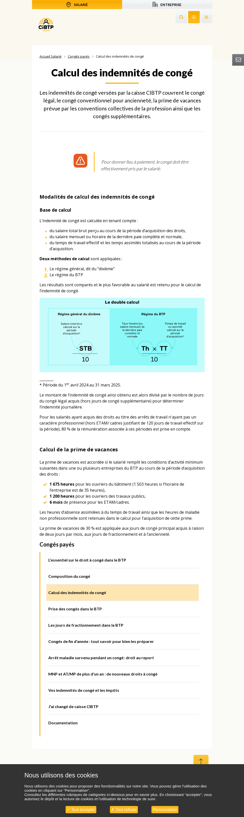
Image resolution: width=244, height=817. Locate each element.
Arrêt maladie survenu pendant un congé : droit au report (101, 657)
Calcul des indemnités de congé (77, 592)
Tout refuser (124, 809)
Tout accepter (81, 809)
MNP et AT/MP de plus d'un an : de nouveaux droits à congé (102, 673)
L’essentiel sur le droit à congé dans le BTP (87, 560)
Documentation (63, 722)
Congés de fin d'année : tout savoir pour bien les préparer (101, 641)
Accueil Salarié (51, 56)
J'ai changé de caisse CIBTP (73, 706)
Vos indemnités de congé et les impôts (83, 690)
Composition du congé (69, 576)
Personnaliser (165, 809)
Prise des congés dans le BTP (75, 608)
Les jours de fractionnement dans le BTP (85, 625)
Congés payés (79, 56)
